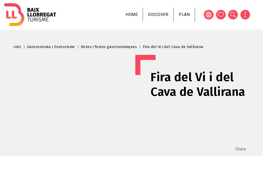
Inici (17, 46)
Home (132, 14)
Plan (184, 14)
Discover (158, 14)
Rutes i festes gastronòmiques (109, 46)
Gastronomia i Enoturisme (51, 46)
